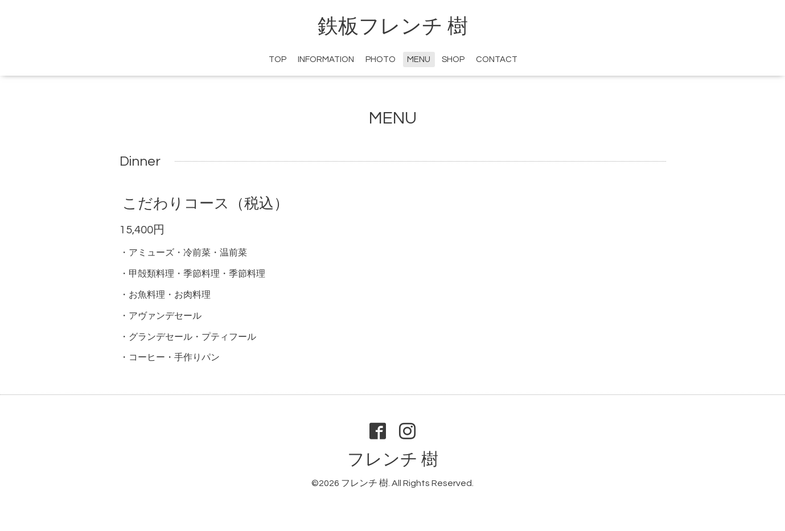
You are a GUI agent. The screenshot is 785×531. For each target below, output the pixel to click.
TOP (277, 59)
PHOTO (380, 59)
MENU (418, 59)
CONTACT (496, 59)
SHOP (453, 59)
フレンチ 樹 (392, 459)
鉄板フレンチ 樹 (393, 27)
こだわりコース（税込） (205, 203)
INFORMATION (326, 59)
